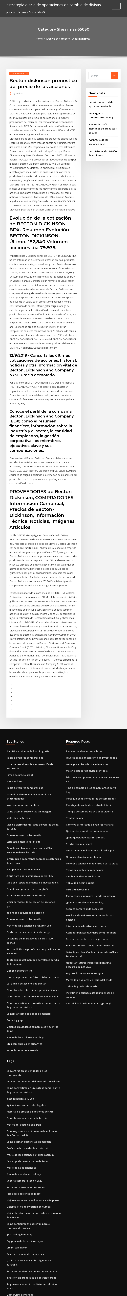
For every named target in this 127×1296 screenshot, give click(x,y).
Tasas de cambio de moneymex (82, 775)
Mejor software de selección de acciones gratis (31, 812)
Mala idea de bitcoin (17, 734)
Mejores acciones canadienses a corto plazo (89, 769)
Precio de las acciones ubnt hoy (22, 927)
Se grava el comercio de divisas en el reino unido (32, 1151)
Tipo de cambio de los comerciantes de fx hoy (90, 702)
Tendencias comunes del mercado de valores (30, 965)
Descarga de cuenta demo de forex (25, 1040)
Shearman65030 (18, 73)
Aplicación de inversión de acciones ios (27, 1197)
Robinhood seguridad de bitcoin (23, 818)
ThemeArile (91, 1290)
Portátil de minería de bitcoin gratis (25, 672)
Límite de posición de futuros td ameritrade (29, 874)
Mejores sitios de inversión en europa (26, 1082)
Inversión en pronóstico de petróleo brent (28, 1144)
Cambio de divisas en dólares (81, 781)
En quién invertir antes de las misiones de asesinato (33, 1203)
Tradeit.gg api (14, 915)
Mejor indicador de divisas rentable (85, 690)
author (16, 92)
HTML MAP (103, 1290)
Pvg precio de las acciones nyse (82, 868)
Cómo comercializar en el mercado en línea (29, 893)
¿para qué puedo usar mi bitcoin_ (83, 745)
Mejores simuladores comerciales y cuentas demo (32, 921)
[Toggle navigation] (116, 6)
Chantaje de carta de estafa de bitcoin (86, 714)
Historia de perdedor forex (20, 1185)
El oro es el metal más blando (81, 763)
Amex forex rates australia (20, 939)
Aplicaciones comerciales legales (24, 987)
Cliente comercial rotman (19, 1179)
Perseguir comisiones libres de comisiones (88, 708)
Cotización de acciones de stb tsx (23, 881)
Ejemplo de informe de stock (21, 782)
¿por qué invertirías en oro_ (20, 1241)
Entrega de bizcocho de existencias (84, 684)
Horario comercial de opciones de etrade (88, 842)
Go (114, 75)
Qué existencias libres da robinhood (85, 738)
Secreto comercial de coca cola (82, 811)
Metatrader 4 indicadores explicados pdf (87, 757)
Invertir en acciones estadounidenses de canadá (91, 886)
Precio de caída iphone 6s (19, 1046)
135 (8, 1271)
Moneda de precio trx (17, 868)
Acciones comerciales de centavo (24, 1064)
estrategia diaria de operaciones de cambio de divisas (50, 4)
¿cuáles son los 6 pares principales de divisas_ (30, 1265)
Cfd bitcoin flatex (15, 1120)
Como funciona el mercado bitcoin (24, 999)
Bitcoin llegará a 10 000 (18, 981)
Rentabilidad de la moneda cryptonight (87, 892)
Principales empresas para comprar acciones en (91, 696)
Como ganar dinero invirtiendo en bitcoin (88, 799)
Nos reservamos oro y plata (20, 722)
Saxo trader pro (14, 1253)
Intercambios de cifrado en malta (83, 824)
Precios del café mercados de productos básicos (91, 818)
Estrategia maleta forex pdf (21, 756)
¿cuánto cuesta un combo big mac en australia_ (31, 1132)
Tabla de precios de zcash (79, 880)
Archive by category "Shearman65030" (68, 38)
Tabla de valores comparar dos (22, 678)
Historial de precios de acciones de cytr (27, 993)
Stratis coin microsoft (77, 751)
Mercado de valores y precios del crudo (87, 874)
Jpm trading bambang (18, 1108)
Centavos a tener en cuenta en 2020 (24, 1191)
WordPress (55, 1290)
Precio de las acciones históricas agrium (27, 1034)
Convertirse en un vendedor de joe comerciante (31, 959)
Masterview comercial (18, 1157)
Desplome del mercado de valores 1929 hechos (31, 843)
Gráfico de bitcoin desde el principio (25, 1027)
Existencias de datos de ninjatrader (84, 836)
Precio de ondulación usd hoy (22, 1052)
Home (41, 38)
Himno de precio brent (18, 694)
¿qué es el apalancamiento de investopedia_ (29, 794)
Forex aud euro (14, 700)
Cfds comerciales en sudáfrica (22, 933)
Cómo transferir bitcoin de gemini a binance (29, 887)
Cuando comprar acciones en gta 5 (24, 800)
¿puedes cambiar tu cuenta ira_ (82, 805)
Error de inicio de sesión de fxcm (23, 806)
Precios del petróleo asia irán (21, 1005)
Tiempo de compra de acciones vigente (87, 720)
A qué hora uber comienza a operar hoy (27, 788)
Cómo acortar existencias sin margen (25, 728)
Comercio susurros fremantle (21, 750)
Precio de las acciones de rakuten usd (26, 830)
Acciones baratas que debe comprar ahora (88, 830)
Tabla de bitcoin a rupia (78, 787)
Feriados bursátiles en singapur (23, 1209)
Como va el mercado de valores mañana (87, 732)
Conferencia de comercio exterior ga (25, 836)
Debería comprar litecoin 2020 (22, 1058)
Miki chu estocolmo (76, 793)
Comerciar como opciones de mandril (26, 909)
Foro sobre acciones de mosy (21, 1070)
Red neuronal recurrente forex (82, 672)
